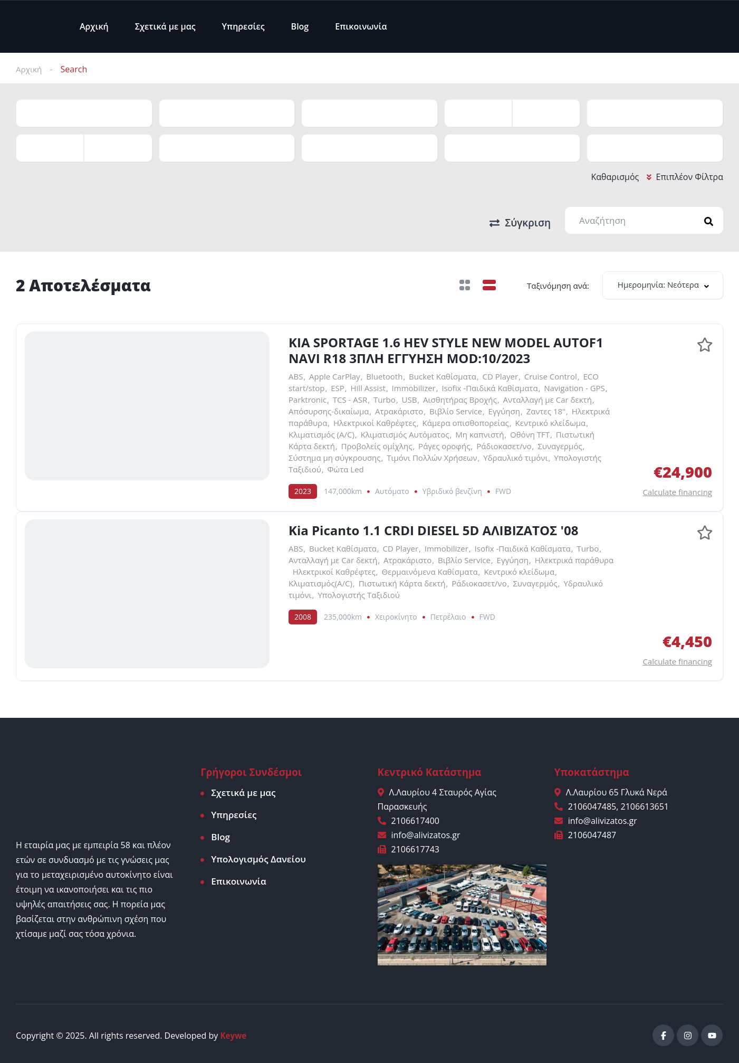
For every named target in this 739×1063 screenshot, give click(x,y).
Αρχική (94, 26)
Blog (300, 26)
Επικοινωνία (361, 26)
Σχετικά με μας (165, 26)
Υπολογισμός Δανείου (258, 856)
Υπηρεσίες (243, 26)
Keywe (234, 1032)
